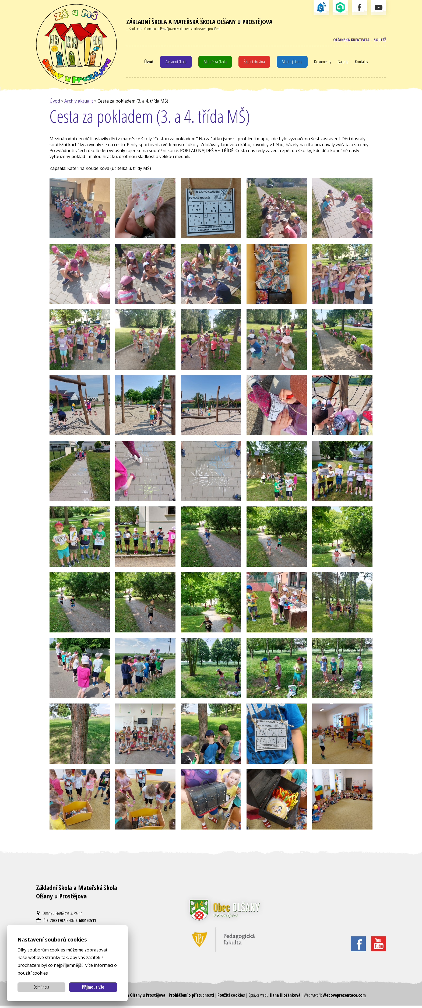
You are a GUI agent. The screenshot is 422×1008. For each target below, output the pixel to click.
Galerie (345, 63)
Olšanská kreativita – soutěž (357, 40)
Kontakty (363, 63)
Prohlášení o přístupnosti (191, 997)
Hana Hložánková (285, 997)
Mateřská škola (215, 63)
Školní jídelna (292, 63)
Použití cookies (231, 997)
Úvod (147, 63)
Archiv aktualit (78, 103)
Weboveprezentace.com (344, 997)
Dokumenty (323, 63)
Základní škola (174, 63)
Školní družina (254, 63)
